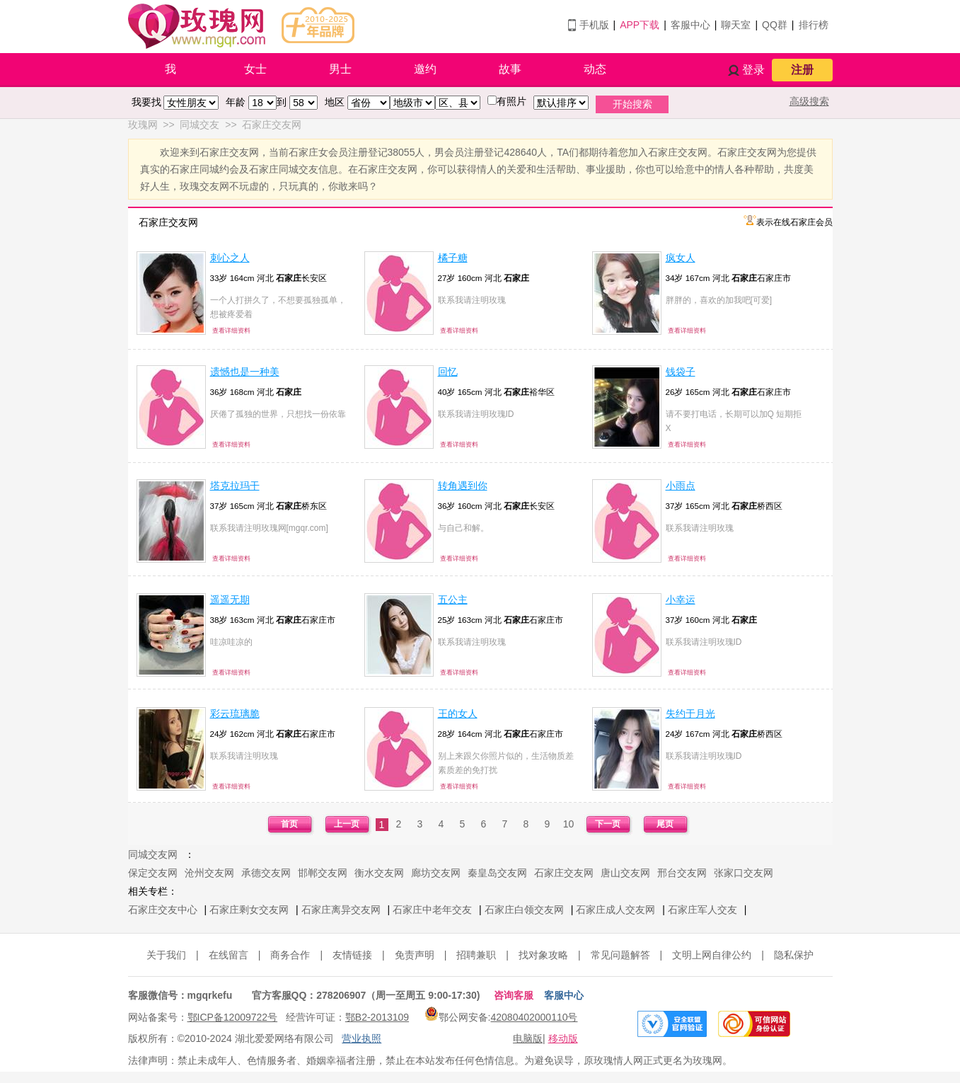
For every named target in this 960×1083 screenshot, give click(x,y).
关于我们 (166, 955)
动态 (595, 69)
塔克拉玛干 (235, 485)
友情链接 (352, 955)
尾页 (665, 824)
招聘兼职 (476, 955)
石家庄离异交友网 (341, 909)
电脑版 (528, 1038)
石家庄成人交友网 (615, 909)
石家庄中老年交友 (432, 909)
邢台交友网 (682, 872)
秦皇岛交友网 (497, 872)
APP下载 (639, 24)
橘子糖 (453, 257)
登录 (753, 70)
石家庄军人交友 (702, 909)
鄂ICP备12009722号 (232, 1017)
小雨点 (680, 485)
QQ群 (774, 24)
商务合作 (290, 955)
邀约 (425, 69)
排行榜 (813, 24)
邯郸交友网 (322, 872)
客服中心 (690, 24)
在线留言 (228, 955)
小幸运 (680, 599)
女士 (255, 69)
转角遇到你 (462, 485)
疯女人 (680, 257)
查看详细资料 (231, 330)
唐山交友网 (625, 872)
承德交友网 (266, 872)
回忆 (448, 371)
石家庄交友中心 (162, 909)
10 (568, 824)
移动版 (563, 1038)
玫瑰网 (143, 124)
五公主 (453, 599)
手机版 (594, 24)
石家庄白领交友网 (524, 909)
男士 (340, 69)
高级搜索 (809, 101)
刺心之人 (230, 257)
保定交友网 (153, 872)
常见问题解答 (620, 955)
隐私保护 (794, 955)
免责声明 (414, 955)
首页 (289, 824)
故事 (510, 69)
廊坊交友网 (436, 872)
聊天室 (736, 24)
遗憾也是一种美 (244, 371)
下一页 (607, 824)
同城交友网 (153, 854)
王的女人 (458, 713)
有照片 (511, 101)
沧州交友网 (209, 872)
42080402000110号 (533, 1017)
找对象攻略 (543, 955)
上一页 (346, 824)
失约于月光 (690, 713)
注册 (802, 70)
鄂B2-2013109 (377, 1017)
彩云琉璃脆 (235, 713)
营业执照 (361, 1038)
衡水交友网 (379, 872)
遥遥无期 (230, 599)
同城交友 (199, 124)
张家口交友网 (743, 872)
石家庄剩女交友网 (249, 909)
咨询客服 (513, 995)
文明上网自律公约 (711, 955)
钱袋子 (680, 371)
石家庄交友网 (271, 124)
